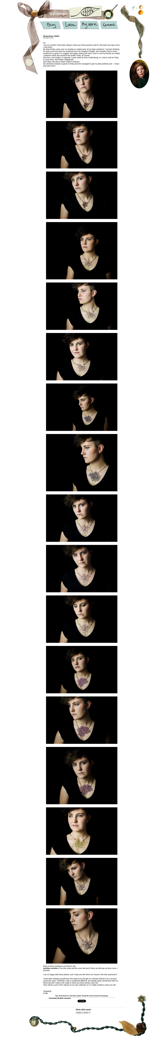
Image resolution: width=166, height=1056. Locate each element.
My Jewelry (90, 996)
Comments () (54, 998)
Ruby (74, 996)
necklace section (50, 968)
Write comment (65, 998)
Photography (104, 996)
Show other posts (83, 1009)
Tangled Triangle (81, 996)
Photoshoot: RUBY (51, 36)
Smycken (97, 996)
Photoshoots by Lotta (65, 996)
